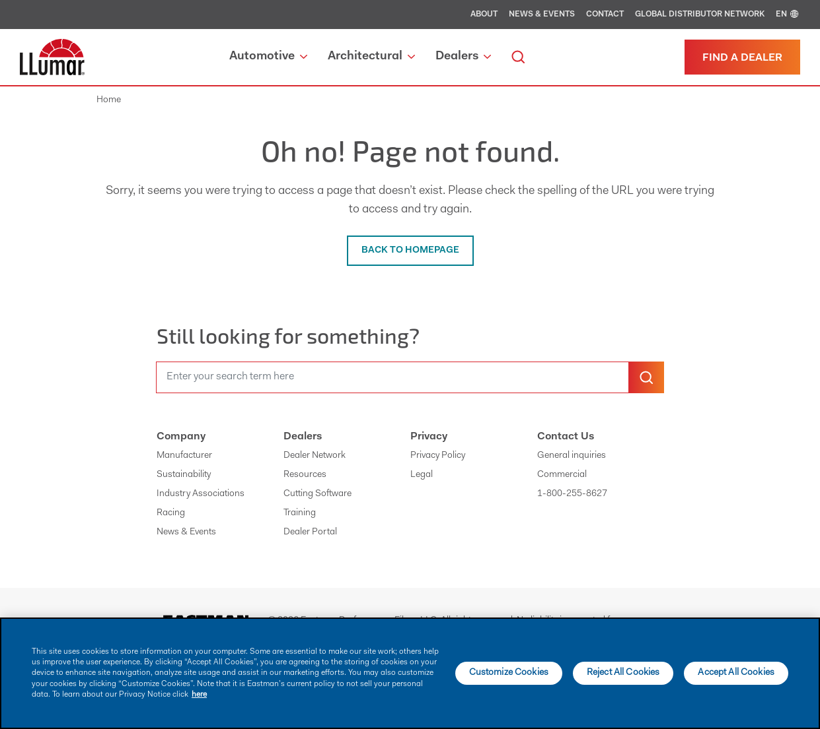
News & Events (542, 14)
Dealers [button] (463, 57)
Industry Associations (200, 494)
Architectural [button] (371, 57)
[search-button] (646, 377)
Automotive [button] (268, 57)
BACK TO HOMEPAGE (410, 250)
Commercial (562, 475)
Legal (421, 475)
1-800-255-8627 (572, 494)
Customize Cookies (508, 673)
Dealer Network (314, 455)
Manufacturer (184, 455)
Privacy (428, 436)
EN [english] (788, 14)
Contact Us (565, 436)
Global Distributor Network (699, 14)
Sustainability (184, 475)
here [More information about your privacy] (199, 695)
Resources (304, 475)
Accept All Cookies (736, 673)
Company (181, 436)
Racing (171, 513)
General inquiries (571, 455)
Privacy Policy (437, 455)
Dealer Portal (310, 532)
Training (299, 513)
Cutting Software (317, 494)
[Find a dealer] (742, 57)
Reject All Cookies (623, 673)
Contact (605, 14)
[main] (410, 673)
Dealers (302, 436)
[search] (518, 57)
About (484, 14)
